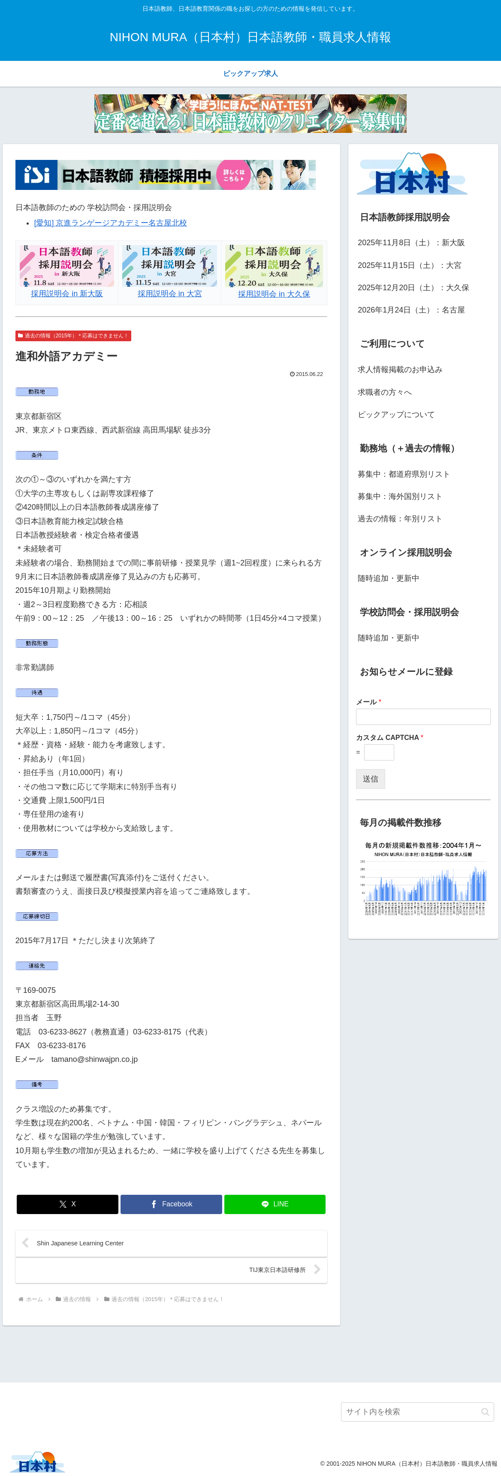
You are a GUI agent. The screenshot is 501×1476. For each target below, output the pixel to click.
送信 (370, 779)
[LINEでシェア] (275, 1204)
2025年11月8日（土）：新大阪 (411, 242)
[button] (485, 1412)
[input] (417, 1412)
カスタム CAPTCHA (389, 737)
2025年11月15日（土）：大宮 (410, 265)
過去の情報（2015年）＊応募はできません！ (73, 336)
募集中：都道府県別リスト (404, 474)
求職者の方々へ (385, 392)
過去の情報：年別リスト (400, 518)
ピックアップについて (396, 414)
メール (368, 702)
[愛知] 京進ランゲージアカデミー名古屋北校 (110, 223)
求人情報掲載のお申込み (400, 369)
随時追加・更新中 (389, 578)
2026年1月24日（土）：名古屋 (411, 310)
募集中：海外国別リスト (400, 496)
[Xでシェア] (67, 1204)
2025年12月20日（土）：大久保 (413, 287)
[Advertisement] (250, 1352)
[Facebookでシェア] (171, 1204)
